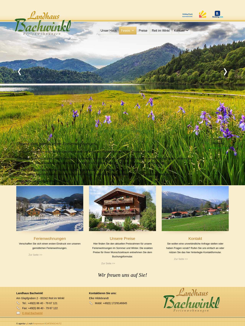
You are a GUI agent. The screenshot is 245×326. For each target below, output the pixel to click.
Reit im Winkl (161, 30)
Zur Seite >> (35, 254)
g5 (26, 323)
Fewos (127, 31)
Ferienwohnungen (50, 238)
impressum (39, 323)
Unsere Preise (122, 238)
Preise (143, 30)
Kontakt (181, 31)
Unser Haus (108, 30)
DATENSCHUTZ (53, 323)
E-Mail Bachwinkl (32, 313)
